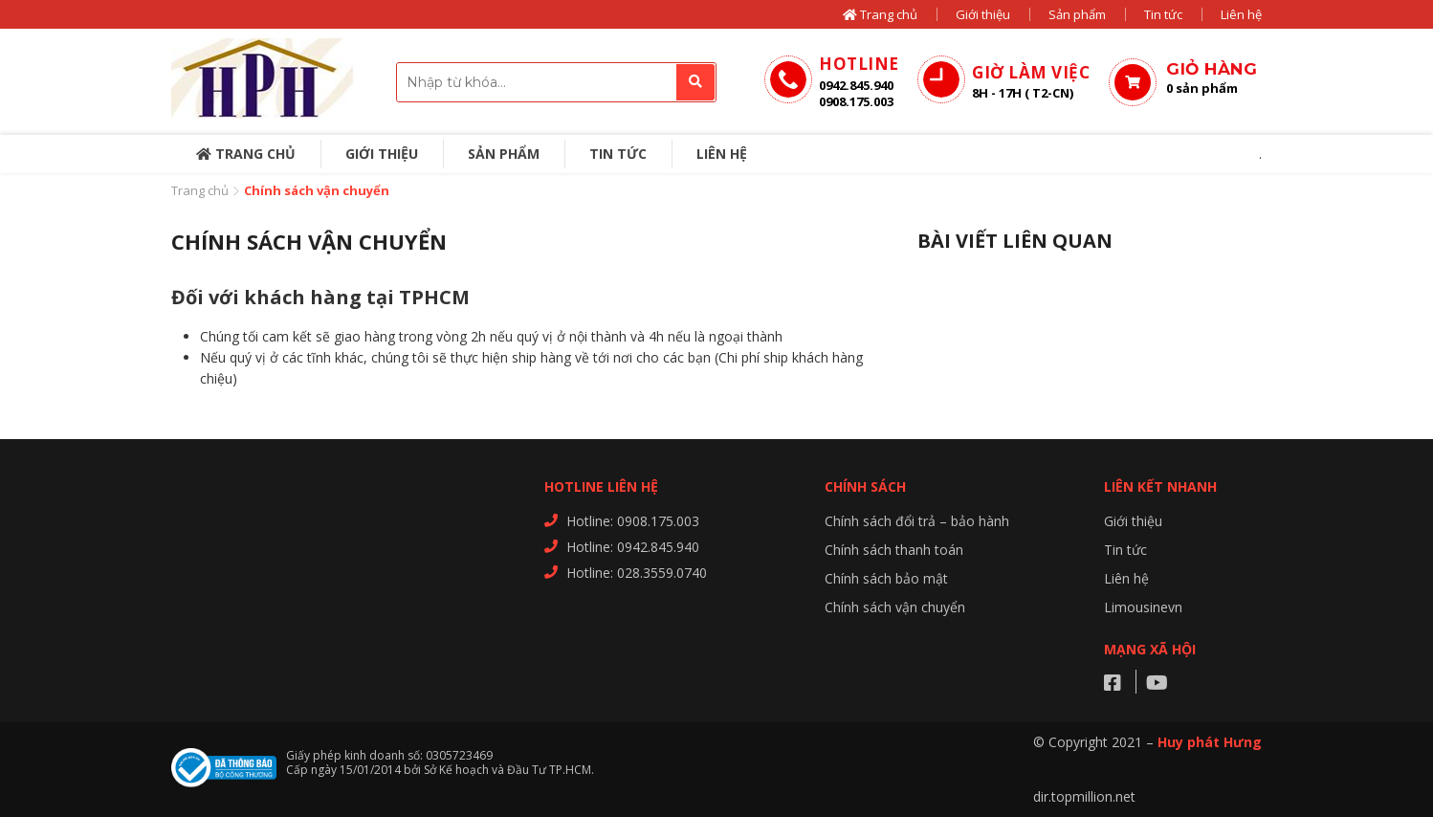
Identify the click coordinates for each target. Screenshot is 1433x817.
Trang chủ (880, 14)
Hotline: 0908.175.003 (632, 521)
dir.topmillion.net (1084, 796)
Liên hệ (1241, 14)
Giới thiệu (983, 14)
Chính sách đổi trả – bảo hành (917, 521)
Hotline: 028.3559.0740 (636, 572)
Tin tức (1163, 14)
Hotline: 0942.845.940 (632, 547)
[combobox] (556, 82)
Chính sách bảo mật (886, 578)
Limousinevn (1143, 607)
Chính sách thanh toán (894, 550)
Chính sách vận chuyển (895, 607)
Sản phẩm (1077, 14)
